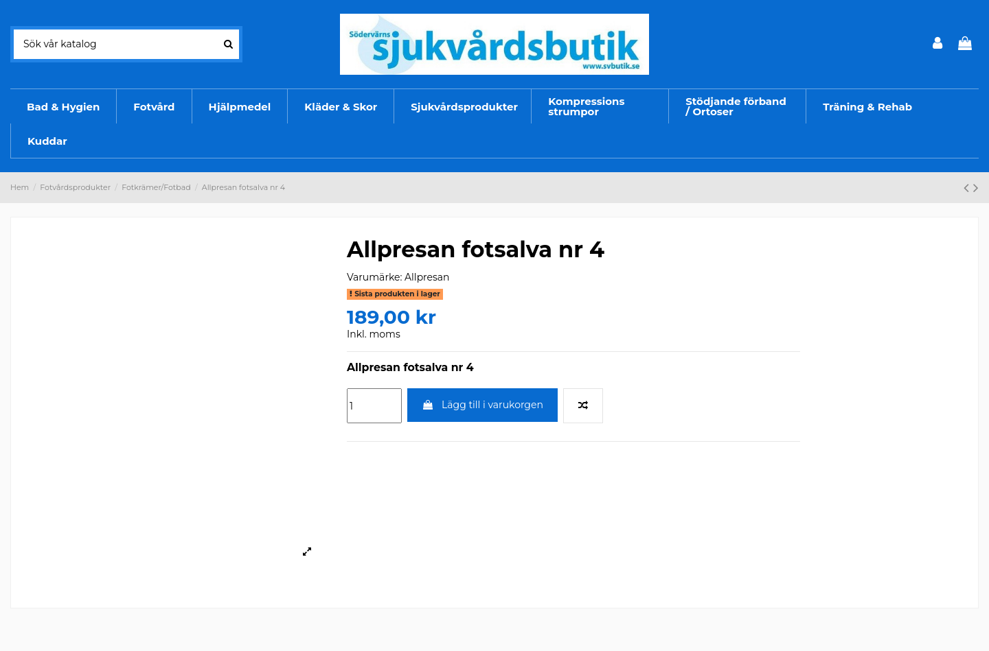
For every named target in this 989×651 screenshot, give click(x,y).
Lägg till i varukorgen (482, 405)
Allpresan (427, 277)
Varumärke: (374, 277)
